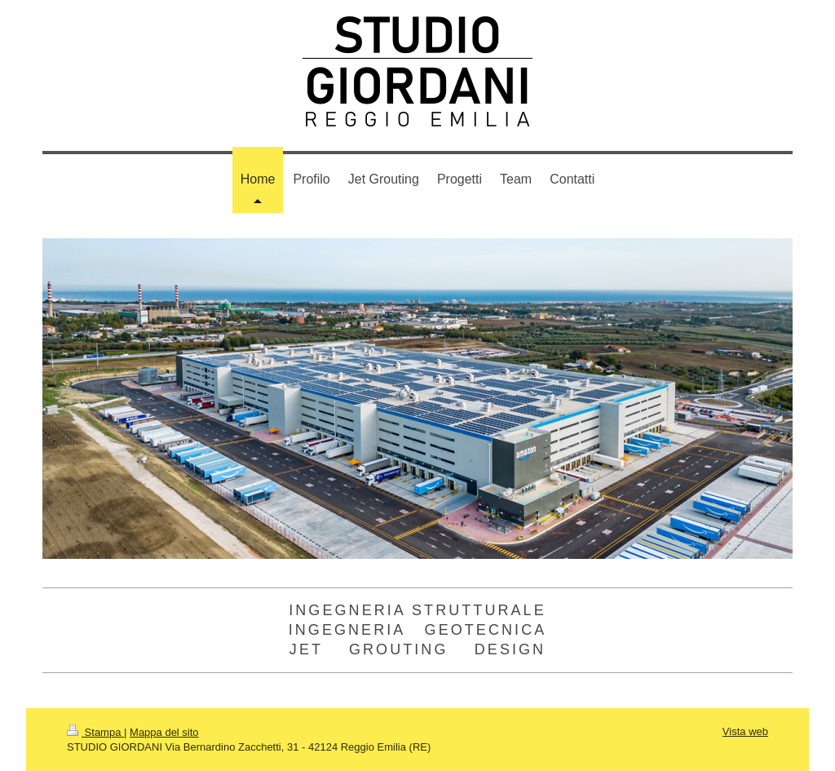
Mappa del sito (164, 732)
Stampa (95, 732)
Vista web (745, 731)
